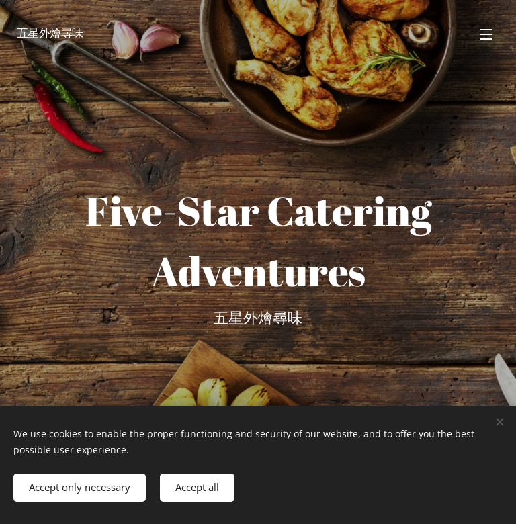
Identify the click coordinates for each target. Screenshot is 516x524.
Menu (486, 34)
